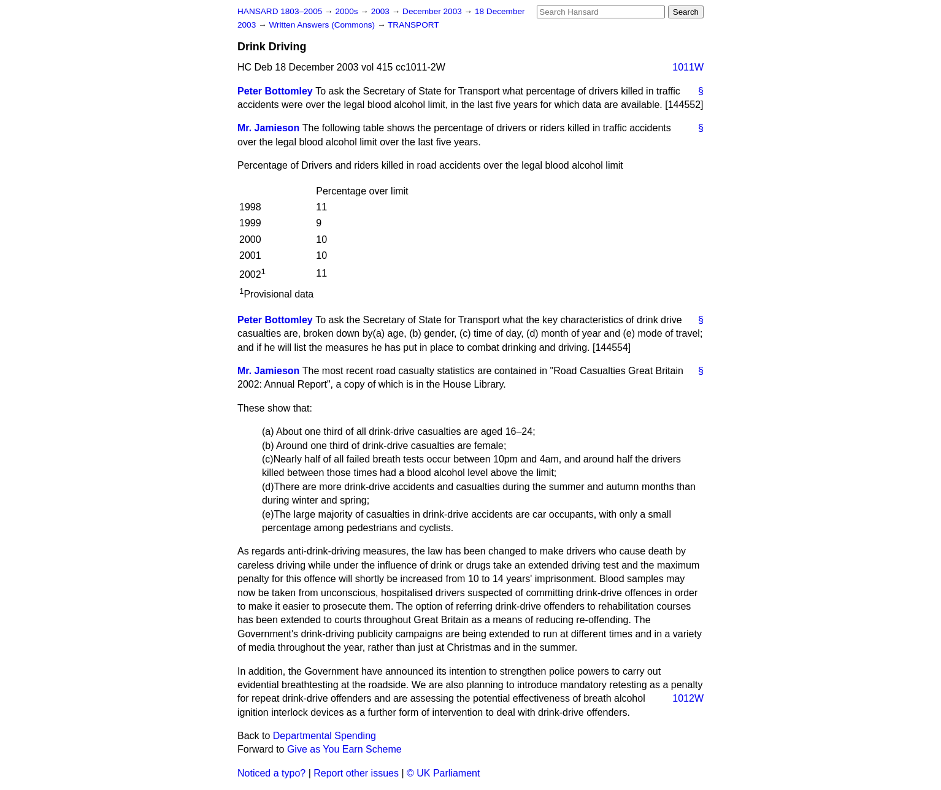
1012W (688, 698)
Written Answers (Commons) (323, 24)
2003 (381, 11)
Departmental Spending (324, 736)
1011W (688, 67)
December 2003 (433, 11)
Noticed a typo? (271, 773)
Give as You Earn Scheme (344, 749)
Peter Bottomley (275, 91)
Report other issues (356, 773)
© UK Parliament (443, 773)
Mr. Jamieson (268, 128)
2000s (347, 11)
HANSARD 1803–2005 (279, 11)
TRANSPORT (413, 24)
